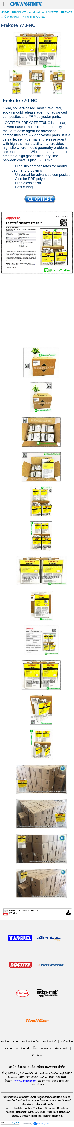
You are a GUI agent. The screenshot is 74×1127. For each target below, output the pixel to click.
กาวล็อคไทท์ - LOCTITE (43, 12)
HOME (5, 12)
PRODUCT (19, 12)
